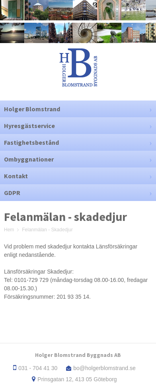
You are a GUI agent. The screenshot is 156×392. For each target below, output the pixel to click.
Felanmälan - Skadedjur (47, 229)
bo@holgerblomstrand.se (104, 368)
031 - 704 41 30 (37, 368)
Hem (9, 229)
